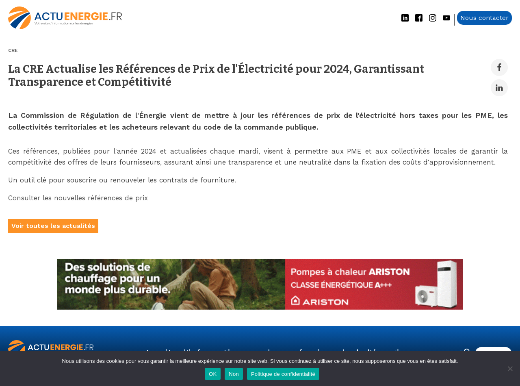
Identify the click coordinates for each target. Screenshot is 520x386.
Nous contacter (484, 18)
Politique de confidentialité (283, 374)
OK (213, 374)
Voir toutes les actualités (53, 226)
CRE (13, 50)
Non (234, 374)
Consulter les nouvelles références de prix (79, 198)
